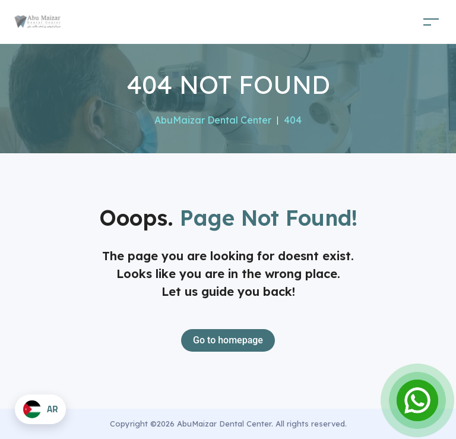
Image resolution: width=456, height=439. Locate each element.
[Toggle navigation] (431, 22)
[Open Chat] (417, 400)
